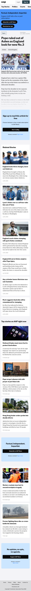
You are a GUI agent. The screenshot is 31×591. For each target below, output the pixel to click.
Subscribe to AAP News (9, 22)
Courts (22, 7)
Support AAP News (15, 557)
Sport (4, 33)
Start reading (15, 129)
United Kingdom (12, 49)
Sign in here (20, 134)
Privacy (9, 582)
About (19, 582)
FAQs (14, 582)
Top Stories (5, 7)
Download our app (8, 26)
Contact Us (25, 582)
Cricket (4, 49)
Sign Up (26, 2)
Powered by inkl (15, 586)
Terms (4, 582)
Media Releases (15, 584)
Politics (15, 7)
